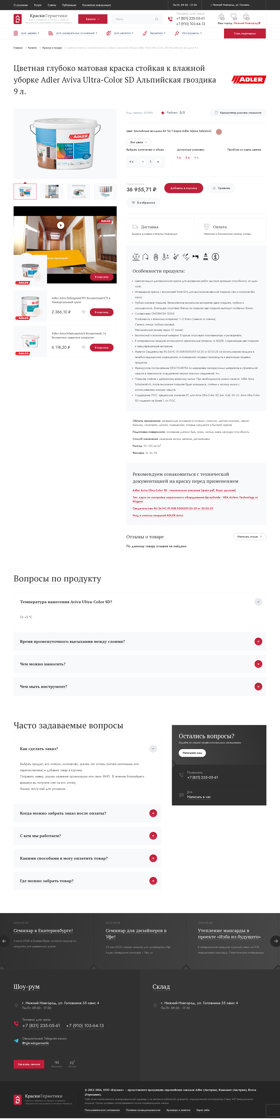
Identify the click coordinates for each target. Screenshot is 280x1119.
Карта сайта (203, 1111)
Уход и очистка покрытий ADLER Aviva (158, 515)
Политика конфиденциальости (143, 1111)
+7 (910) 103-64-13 (190, 23)
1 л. (179, 157)
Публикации (69, 5)
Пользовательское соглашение (102, 1111)
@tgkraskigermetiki (35, 1044)
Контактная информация (96, 5)
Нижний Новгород (247, 23)
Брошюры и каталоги (178, 1111)
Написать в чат (199, 797)
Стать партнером (245, 33)
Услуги (37, 5)
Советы (52, 5)
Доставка (149, 226)
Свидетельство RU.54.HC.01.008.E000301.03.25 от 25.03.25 (173, 508)
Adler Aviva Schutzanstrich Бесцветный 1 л (79, 333)
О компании (21, 5)
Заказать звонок (29, 1065)
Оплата (220, 226)
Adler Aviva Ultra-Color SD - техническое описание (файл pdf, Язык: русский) (184, 490)
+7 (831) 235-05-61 (190, 18)
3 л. (187, 157)
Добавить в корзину (183, 188)
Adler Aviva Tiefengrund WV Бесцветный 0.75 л (81, 298)
